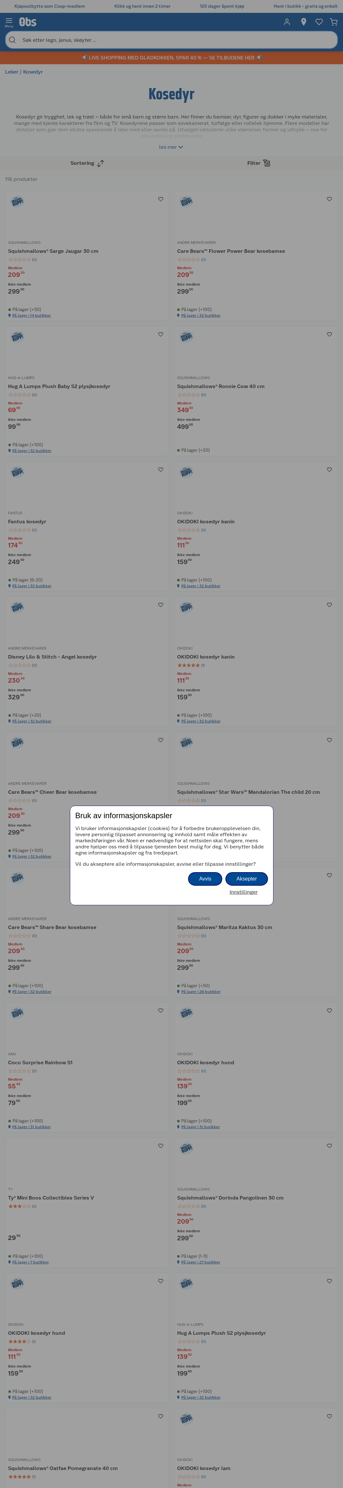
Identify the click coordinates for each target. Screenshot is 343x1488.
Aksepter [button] (246, 878)
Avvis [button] (205, 878)
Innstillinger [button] (244, 892)
